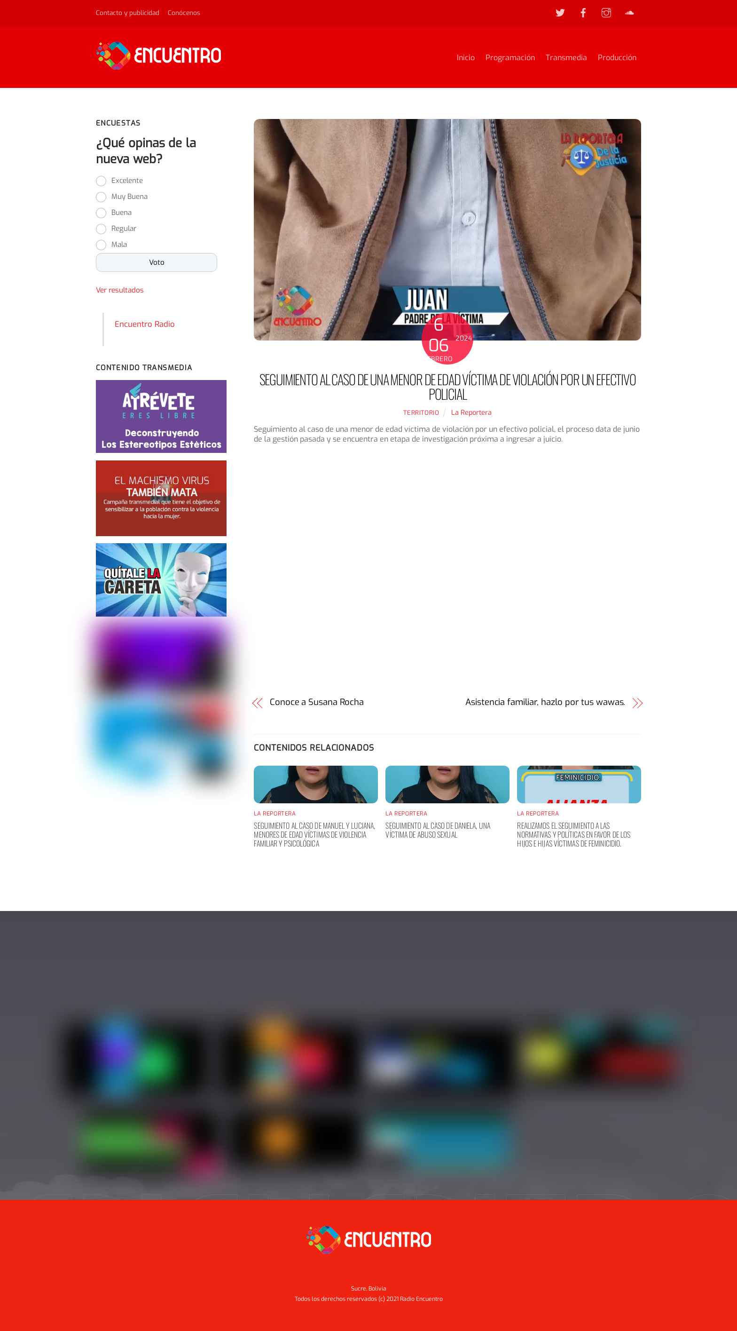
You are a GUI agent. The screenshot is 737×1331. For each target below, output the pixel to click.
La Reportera (471, 412)
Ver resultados (120, 290)
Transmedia (566, 58)
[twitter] (560, 12)
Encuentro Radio (145, 324)
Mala (119, 245)
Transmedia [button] (382, 1271)
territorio (421, 413)
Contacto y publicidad (127, 12)
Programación (510, 58)
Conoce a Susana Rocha (317, 702)
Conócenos (184, 12)
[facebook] (583, 12)
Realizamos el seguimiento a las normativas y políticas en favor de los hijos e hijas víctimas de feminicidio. (573, 834)
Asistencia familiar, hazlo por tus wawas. (545, 702)
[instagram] (606, 12)
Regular (123, 229)
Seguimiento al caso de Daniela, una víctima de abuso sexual (437, 830)
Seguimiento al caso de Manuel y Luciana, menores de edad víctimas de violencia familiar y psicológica (314, 834)
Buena (121, 213)
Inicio (466, 58)
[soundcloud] (629, 12)
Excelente (127, 181)
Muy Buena (129, 197)
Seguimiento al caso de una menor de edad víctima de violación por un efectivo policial (447, 386)
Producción (617, 58)
